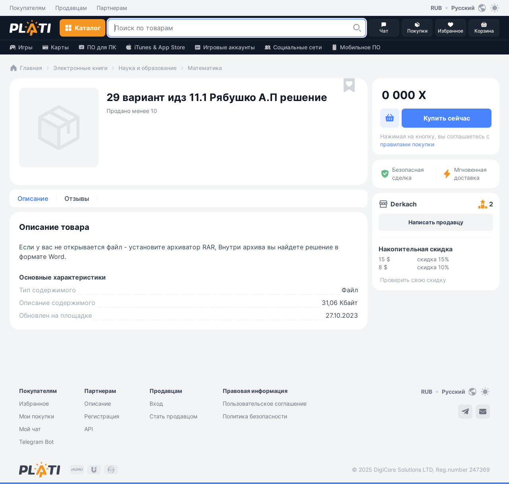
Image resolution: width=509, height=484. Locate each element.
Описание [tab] (32, 198)
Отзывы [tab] (76, 198)
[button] (357, 28)
